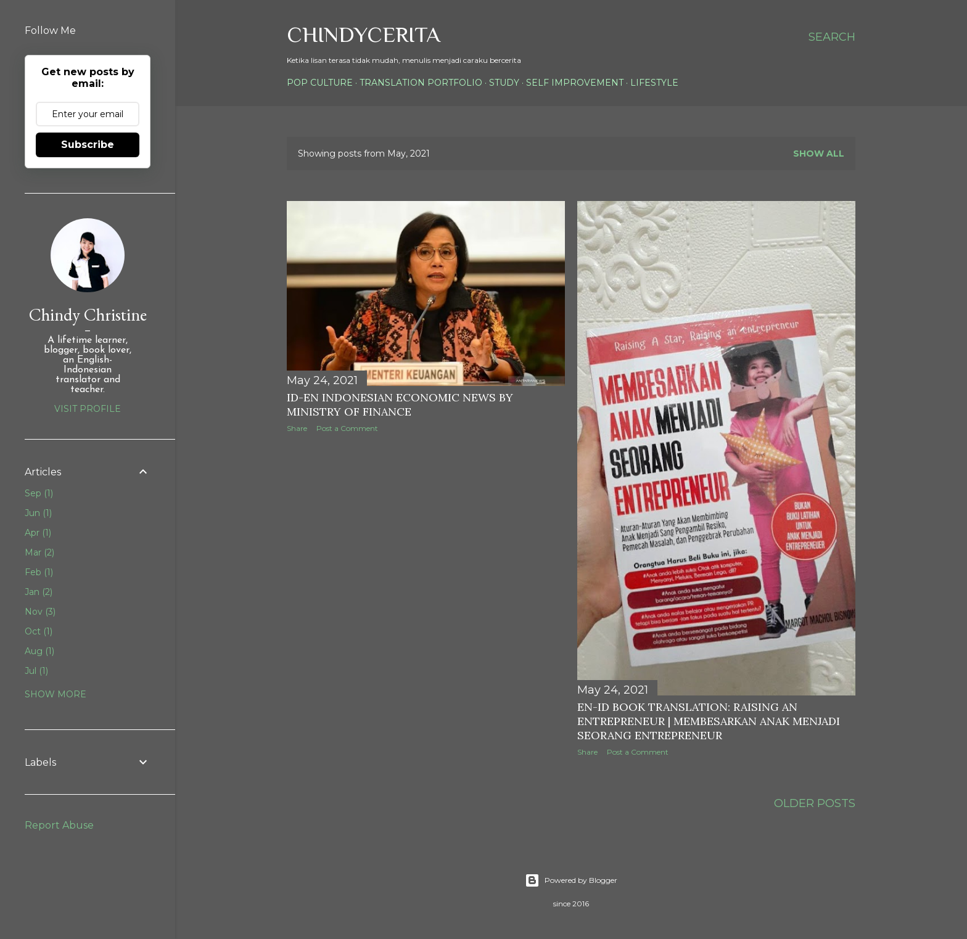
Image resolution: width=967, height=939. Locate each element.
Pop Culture (320, 82)
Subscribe (87, 144)
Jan (38, 591)
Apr (38, 532)
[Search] (832, 37)
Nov (40, 611)
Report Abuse (59, 825)
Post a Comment (347, 428)
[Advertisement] (511, 491)
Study (504, 82)
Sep (39, 493)
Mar (39, 552)
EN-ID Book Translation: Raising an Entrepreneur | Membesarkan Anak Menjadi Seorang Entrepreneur (708, 721)
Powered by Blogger (571, 880)
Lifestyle (654, 82)
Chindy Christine (88, 314)
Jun (38, 513)
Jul (36, 670)
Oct (38, 631)
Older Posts (814, 803)
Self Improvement (574, 82)
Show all (818, 153)
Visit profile (87, 408)
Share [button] (297, 428)
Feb (39, 572)
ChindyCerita (363, 34)
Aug (39, 651)
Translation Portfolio (421, 82)
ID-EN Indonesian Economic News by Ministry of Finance (400, 404)
